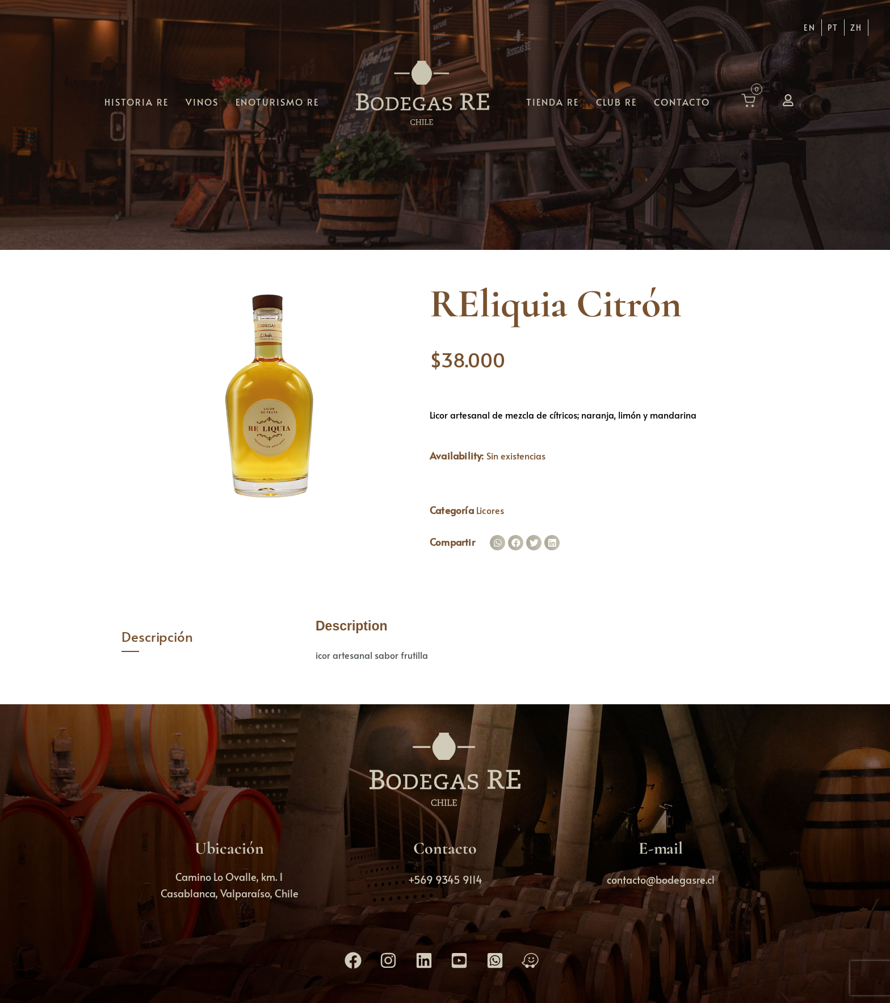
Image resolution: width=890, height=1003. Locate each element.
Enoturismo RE (277, 101)
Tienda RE (552, 101)
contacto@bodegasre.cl (661, 879)
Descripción (157, 636)
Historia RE (136, 101)
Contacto (682, 101)
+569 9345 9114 (445, 879)
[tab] (210, 636)
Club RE (616, 101)
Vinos (202, 101)
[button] (497, 542)
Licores (490, 510)
